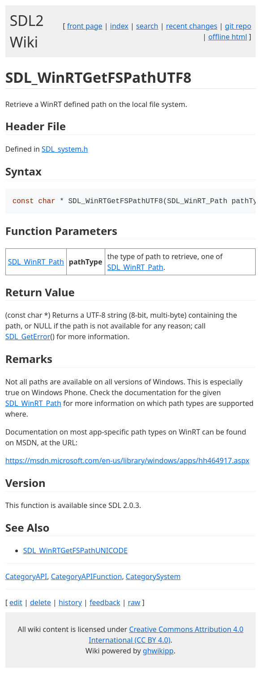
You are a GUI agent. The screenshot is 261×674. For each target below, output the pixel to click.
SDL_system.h (65, 149)
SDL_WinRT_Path (36, 263)
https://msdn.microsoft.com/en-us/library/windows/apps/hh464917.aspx (127, 461)
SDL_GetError (27, 337)
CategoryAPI (26, 577)
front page (85, 26)
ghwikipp (158, 652)
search (147, 26)
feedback (105, 603)
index (119, 26)
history (70, 603)
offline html (227, 37)
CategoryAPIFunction (86, 577)
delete (40, 603)
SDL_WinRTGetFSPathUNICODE (75, 551)
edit (15, 603)
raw (134, 603)
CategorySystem (153, 577)
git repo (238, 26)
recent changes (192, 26)
